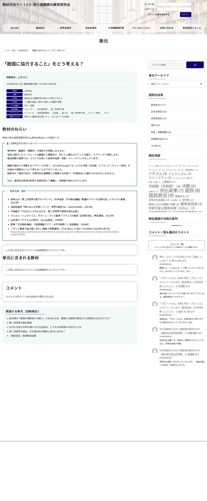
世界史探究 (156, 118)
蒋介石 (65, 113)
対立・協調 (29, 105)
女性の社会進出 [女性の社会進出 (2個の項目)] (159, 200)
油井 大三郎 (184, 311)
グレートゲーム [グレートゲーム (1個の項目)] (190, 166)
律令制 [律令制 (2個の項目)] (187, 200)
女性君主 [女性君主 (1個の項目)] (176, 200)
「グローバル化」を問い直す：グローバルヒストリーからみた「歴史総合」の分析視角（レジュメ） (180, 282)
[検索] (195, 65)
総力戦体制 (42, 109)
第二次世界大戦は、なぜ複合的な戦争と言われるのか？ (37, 331)
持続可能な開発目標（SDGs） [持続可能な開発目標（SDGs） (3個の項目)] (172, 208)
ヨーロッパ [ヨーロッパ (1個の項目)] (179, 178)
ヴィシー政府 (94, 113)
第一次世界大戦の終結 (20, 322)
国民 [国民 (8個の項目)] (192, 190)
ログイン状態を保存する (157, 14)
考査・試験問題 (159, 132)
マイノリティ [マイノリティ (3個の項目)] (160, 178)
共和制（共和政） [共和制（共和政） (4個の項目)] (165, 186)
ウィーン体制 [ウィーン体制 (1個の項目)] (155, 166)
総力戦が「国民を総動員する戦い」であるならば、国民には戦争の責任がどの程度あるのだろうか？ (60, 318)
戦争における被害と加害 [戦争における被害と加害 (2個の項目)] (164, 204)
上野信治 (28, 91)
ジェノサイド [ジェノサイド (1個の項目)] (169, 170)
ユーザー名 (149, 4)
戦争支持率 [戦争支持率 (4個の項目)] (191, 204)
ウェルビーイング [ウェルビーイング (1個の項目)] (172, 166)
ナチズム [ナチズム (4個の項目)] (158, 174)
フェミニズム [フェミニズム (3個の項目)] (179, 174)
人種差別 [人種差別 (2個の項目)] (168, 182)
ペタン (106, 113)
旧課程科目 (156, 139)
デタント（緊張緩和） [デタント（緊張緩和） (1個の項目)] (187, 170)
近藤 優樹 (192, 333)
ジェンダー (29, 109)
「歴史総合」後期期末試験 (22, 335)
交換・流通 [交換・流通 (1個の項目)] (155, 182)
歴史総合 (28, 94)
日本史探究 (156, 111)
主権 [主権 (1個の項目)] (189, 178)
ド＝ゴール (29, 113)
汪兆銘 (55, 113)
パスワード (149, 9)
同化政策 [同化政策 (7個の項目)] (172, 191)
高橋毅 (181, 286)
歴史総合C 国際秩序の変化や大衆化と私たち (43, 98)
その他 (154, 145)
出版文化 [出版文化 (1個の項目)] (154, 191)
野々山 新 (176, 260)
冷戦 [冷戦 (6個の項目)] (189, 186)
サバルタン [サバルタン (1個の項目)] (155, 170)
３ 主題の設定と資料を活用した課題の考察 (42, 102)
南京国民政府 (43, 113)
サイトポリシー (12, 444)
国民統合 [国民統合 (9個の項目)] (161, 195)
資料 (153, 125)
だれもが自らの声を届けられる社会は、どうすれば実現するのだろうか (45, 327)
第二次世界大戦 (57, 109)
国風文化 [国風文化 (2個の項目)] (182, 196)
